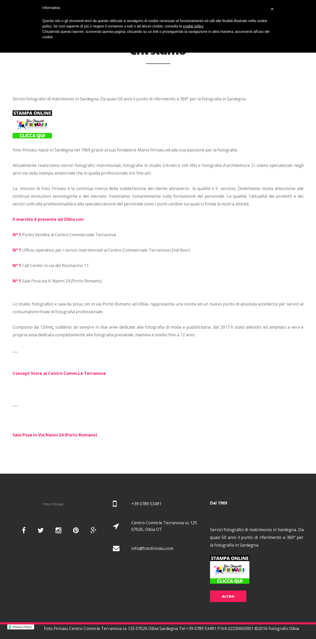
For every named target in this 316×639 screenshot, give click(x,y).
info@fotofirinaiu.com (152, 555)
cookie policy (193, 26)
